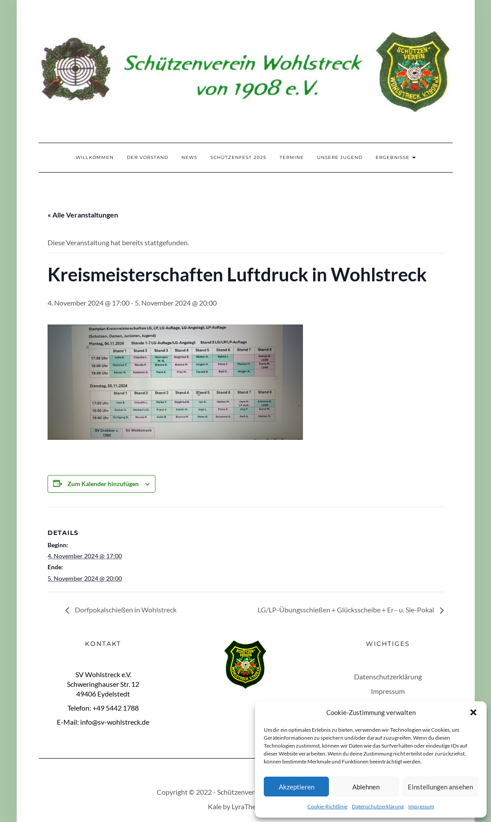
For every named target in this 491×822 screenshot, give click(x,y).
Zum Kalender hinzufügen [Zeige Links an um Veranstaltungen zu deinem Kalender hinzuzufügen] (103, 483)
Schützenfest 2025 (238, 157)
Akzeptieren (296, 787)
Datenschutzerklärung (378, 806)
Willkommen (95, 157)
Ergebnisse (396, 157)
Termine (292, 157)
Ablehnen (366, 787)
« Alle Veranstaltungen (83, 214)
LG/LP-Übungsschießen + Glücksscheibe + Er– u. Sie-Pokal (347, 609)
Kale (215, 806)
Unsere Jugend (339, 157)
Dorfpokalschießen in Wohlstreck (125, 609)
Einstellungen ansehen (440, 787)
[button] (473, 712)
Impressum (421, 806)
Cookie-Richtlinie (327, 806)
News (189, 157)
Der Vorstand (147, 157)
